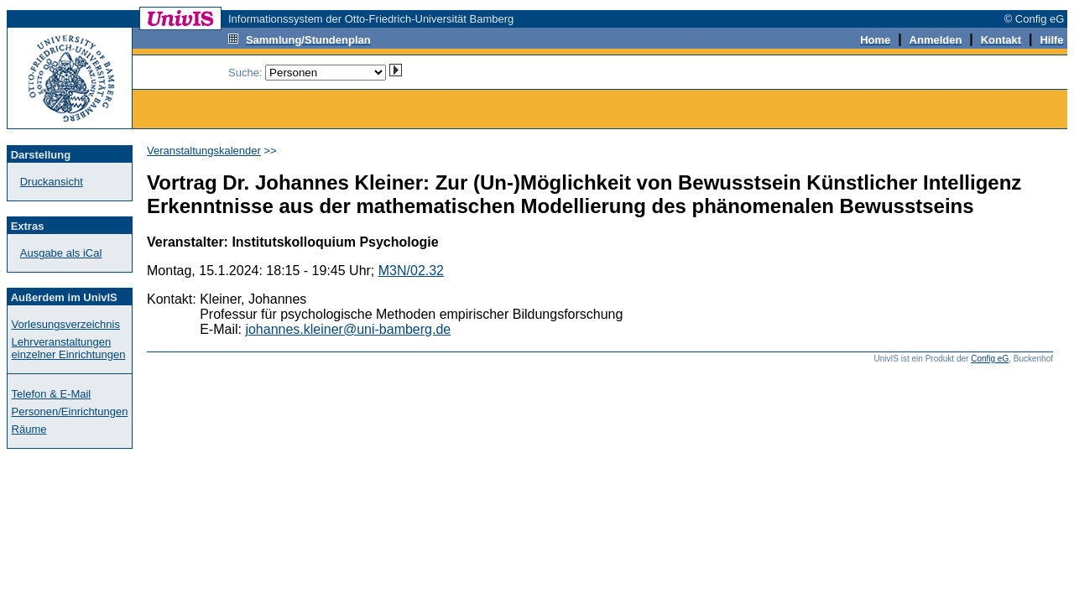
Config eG (990, 358)
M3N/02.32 (411, 270)
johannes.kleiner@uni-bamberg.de (348, 329)
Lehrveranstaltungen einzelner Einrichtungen (69, 348)
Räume (29, 429)
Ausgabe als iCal (61, 253)
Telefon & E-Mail (51, 394)
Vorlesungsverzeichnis (66, 324)
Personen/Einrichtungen (70, 411)
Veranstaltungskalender (204, 150)
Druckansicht (51, 181)
